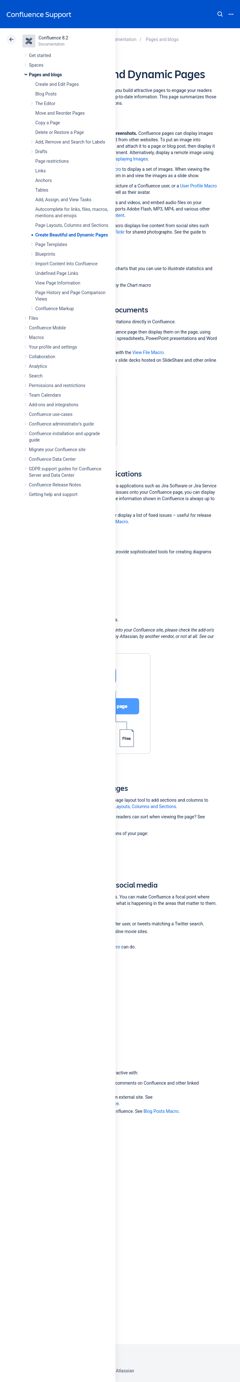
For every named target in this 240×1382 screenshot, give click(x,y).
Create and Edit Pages (57, 84)
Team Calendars (45, 395)
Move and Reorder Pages (60, 113)
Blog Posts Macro (160, 1111)
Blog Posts (46, 93)
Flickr (119, 232)
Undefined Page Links (56, 273)
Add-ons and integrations (53, 404)
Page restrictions (52, 161)
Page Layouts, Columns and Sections (71, 225)
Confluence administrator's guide (61, 423)
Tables (41, 190)
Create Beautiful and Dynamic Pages (71, 234)
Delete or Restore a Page (59, 132)
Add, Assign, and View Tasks (63, 199)
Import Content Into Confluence (66, 263)
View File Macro (148, 352)
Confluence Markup (54, 308)
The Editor (45, 103)
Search (220, 14)
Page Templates (51, 244)
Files (33, 318)
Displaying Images (130, 158)
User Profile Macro (198, 185)
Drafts (41, 151)
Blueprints (45, 254)
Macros (36, 337)
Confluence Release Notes (55, 484)
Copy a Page (47, 122)
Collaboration (42, 356)
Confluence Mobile (47, 327)
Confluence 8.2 (53, 37)
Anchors (43, 180)
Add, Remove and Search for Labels (70, 142)
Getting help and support (53, 494)
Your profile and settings (53, 347)
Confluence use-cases (51, 414)
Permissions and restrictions (57, 385)
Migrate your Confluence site (57, 449)
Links (40, 170)
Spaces (36, 65)
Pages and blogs (45, 74)
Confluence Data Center (52, 459)
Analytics (38, 366)
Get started (40, 55)
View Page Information (57, 283)
